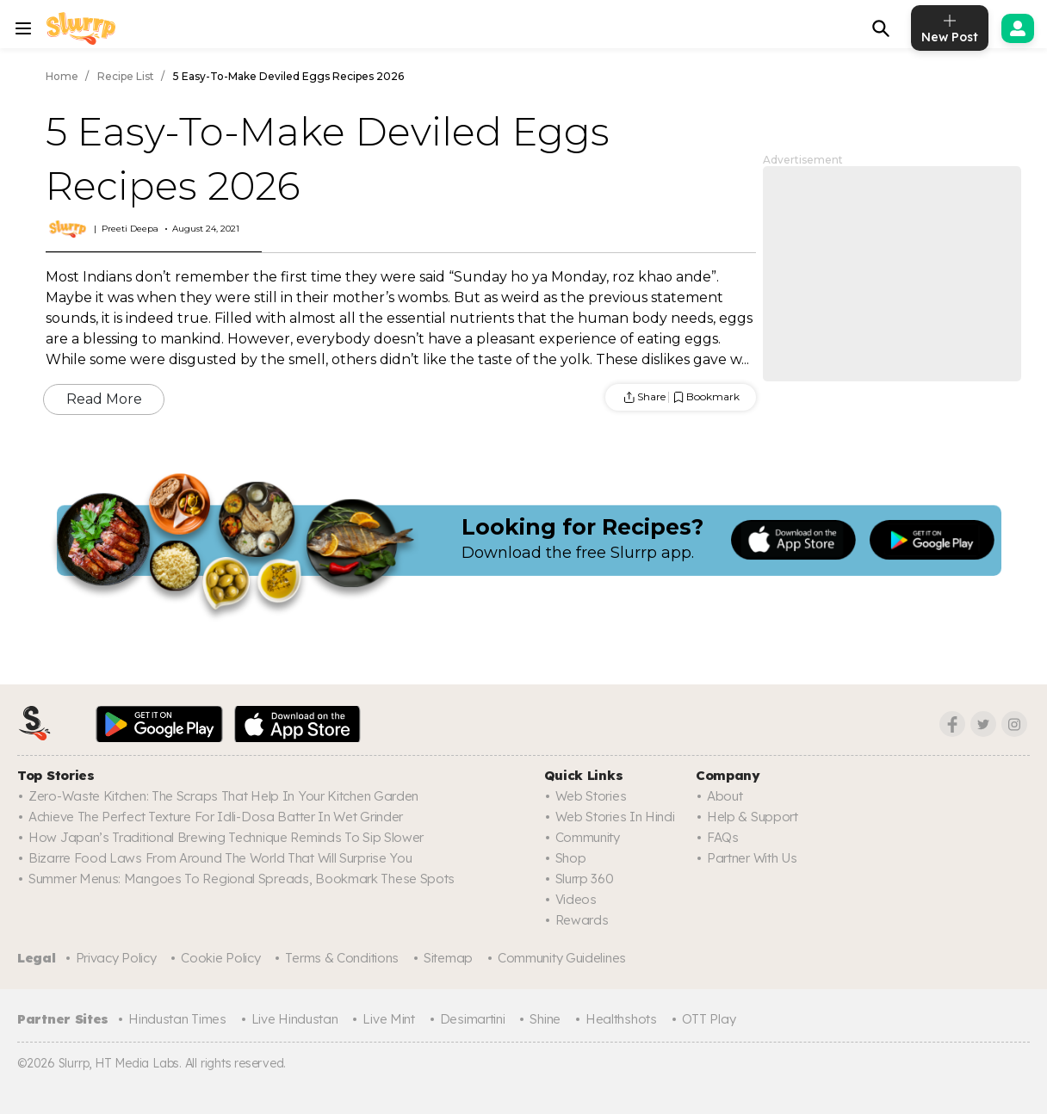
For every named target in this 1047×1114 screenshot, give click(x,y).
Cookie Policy (220, 958)
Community (587, 837)
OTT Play (709, 1019)
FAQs (723, 837)
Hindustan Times (177, 1019)
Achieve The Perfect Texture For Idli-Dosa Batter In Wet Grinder (215, 816)
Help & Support (752, 816)
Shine (545, 1019)
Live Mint (388, 1019)
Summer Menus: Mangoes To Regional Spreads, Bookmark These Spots (241, 878)
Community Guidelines (562, 958)
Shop (570, 858)
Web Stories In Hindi (615, 816)
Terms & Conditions (342, 958)
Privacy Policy (116, 958)
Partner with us (752, 858)
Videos (576, 899)
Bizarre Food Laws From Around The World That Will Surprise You (220, 858)
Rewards (582, 920)
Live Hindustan (294, 1019)
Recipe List (125, 76)
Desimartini (472, 1019)
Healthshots (621, 1019)
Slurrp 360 (584, 878)
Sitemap (448, 958)
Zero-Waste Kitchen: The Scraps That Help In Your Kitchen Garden (223, 796)
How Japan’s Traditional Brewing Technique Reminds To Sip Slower (226, 837)
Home (62, 76)
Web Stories (591, 796)
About (725, 796)
